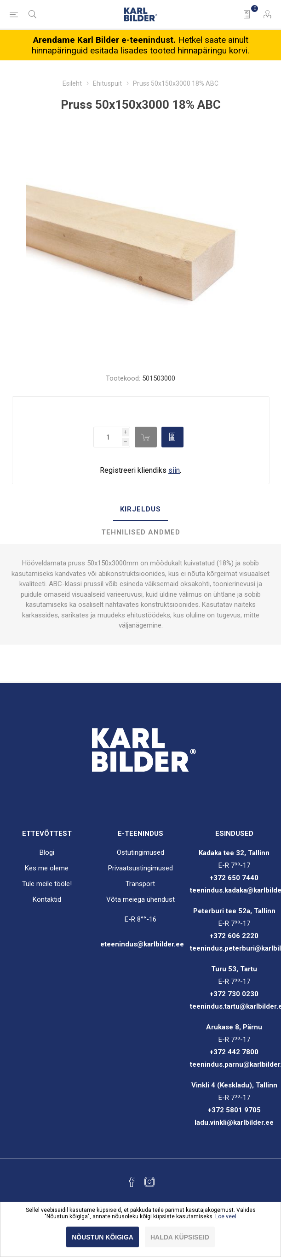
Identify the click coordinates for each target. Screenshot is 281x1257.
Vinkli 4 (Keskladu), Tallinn (234, 1085)
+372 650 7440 (234, 878)
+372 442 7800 (234, 1052)
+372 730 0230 (234, 994)
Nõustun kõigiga (102, 1237)
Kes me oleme (47, 868)
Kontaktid (47, 899)
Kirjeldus (140, 509)
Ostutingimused (140, 852)
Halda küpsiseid (179, 1237)
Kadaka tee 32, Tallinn (234, 853)
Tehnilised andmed (140, 532)
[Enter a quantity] (107, 437)
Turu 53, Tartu (234, 969)
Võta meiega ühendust (140, 899)
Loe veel (225, 1216)
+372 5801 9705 (234, 1110)
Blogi (47, 852)
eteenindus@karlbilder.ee (142, 944)
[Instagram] (149, 1182)
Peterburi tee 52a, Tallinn (234, 911)
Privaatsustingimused (140, 868)
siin (174, 470)
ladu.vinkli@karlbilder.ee (234, 1122)
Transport (140, 884)
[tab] (140, 509)
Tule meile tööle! (47, 884)
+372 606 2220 (234, 936)
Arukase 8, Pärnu (234, 1027)
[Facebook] (132, 1182)
